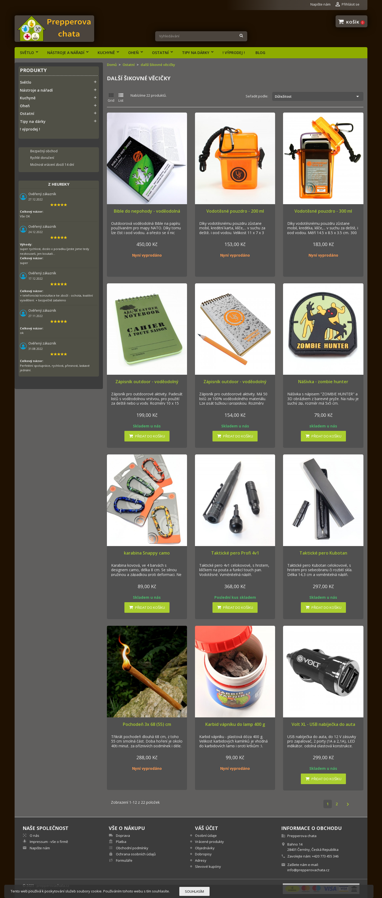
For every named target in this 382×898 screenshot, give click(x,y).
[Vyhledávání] (201, 36)
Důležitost (318, 96)
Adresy (200, 860)
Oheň (133, 52)
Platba (120, 841)
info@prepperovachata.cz (308, 870)
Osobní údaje (206, 835)
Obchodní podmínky (131, 848)
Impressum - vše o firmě (48, 841)
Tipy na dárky (195, 52)
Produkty (33, 70)
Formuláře (123, 860)
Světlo (27, 52)
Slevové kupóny (208, 866)
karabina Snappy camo (147, 553)
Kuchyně (106, 52)
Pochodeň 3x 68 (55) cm (147, 724)
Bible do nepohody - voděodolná (147, 211)
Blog (260, 52)
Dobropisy (203, 854)
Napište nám (320, 4)
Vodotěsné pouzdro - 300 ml (323, 211)
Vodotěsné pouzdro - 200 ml (235, 211)
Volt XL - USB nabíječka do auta (323, 724)
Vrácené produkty (209, 841)
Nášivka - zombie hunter (323, 382)
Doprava (122, 835)
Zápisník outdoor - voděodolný (147, 382)
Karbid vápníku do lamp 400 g (235, 724)
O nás (34, 835)
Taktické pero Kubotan (323, 553)
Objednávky (205, 848)
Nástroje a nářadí (65, 52)
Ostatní (160, 52)
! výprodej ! (234, 52)
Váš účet (206, 828)
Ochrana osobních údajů (135, 854)
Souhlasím (194, 891)
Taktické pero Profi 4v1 (235, 553)
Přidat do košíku (147, 436)
